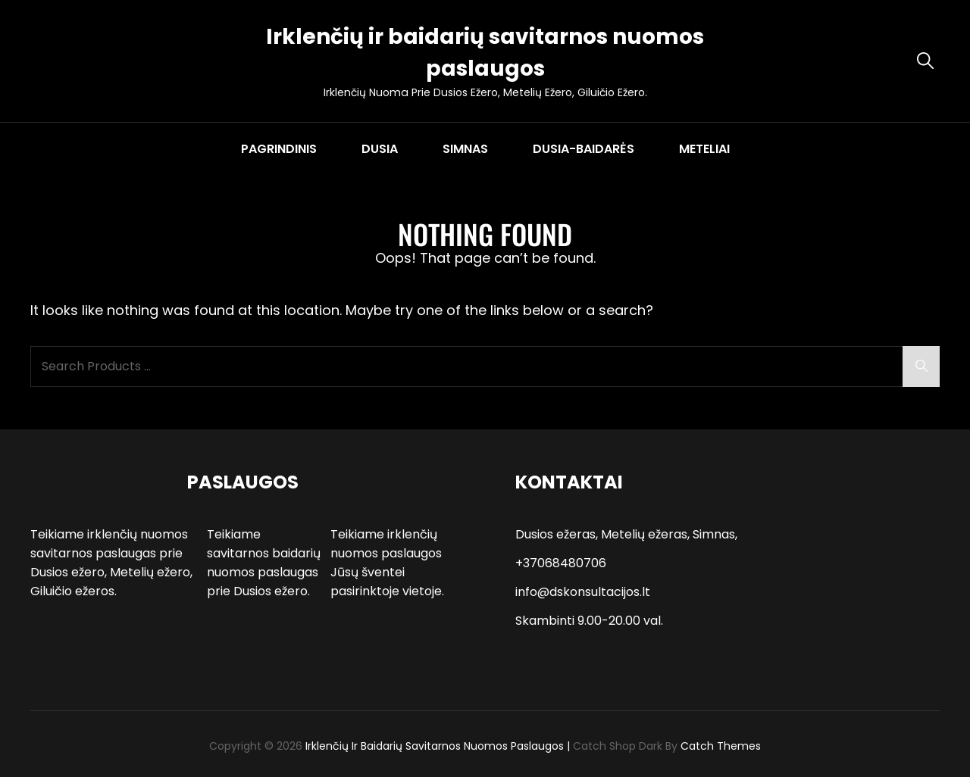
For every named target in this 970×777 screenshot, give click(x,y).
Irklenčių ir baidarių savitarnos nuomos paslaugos (434, 746)
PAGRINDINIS (279, 149)
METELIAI (704, 149)
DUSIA (379, 149)
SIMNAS (465, 149)
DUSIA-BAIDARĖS (583, 149)
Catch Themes (721, 746)
